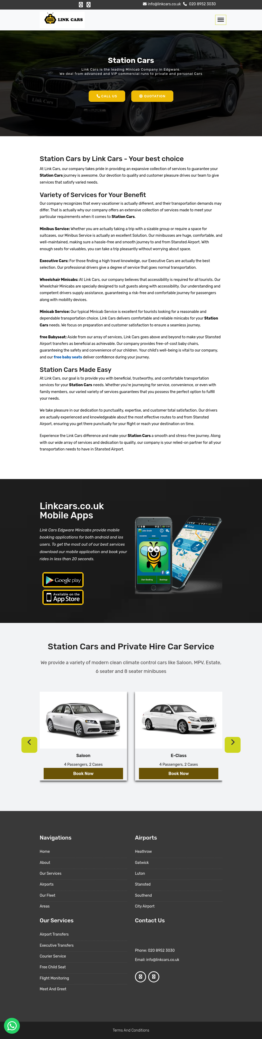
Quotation (152, 96)
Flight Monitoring (54, 978)
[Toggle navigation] (220, 20)
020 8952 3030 (199, 4)
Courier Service (53, 956)
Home (45, 851)
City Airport (145, 906)
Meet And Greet (53, 989)
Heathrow (143, 851)
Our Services (50, 873)
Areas (44, 906)
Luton (140, 873)
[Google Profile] (89, 5)
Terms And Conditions (131, 1030)
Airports (46, 884)
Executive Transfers (57, 945)
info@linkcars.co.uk (161, 4)
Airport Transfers (54, 934)
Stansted (143, 884)
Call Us (107, 96)
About (45, 862)
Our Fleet (47, 895)
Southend (143, 895)
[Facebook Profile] (81, 5)
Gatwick (142, 862)
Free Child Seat (53, 967)
